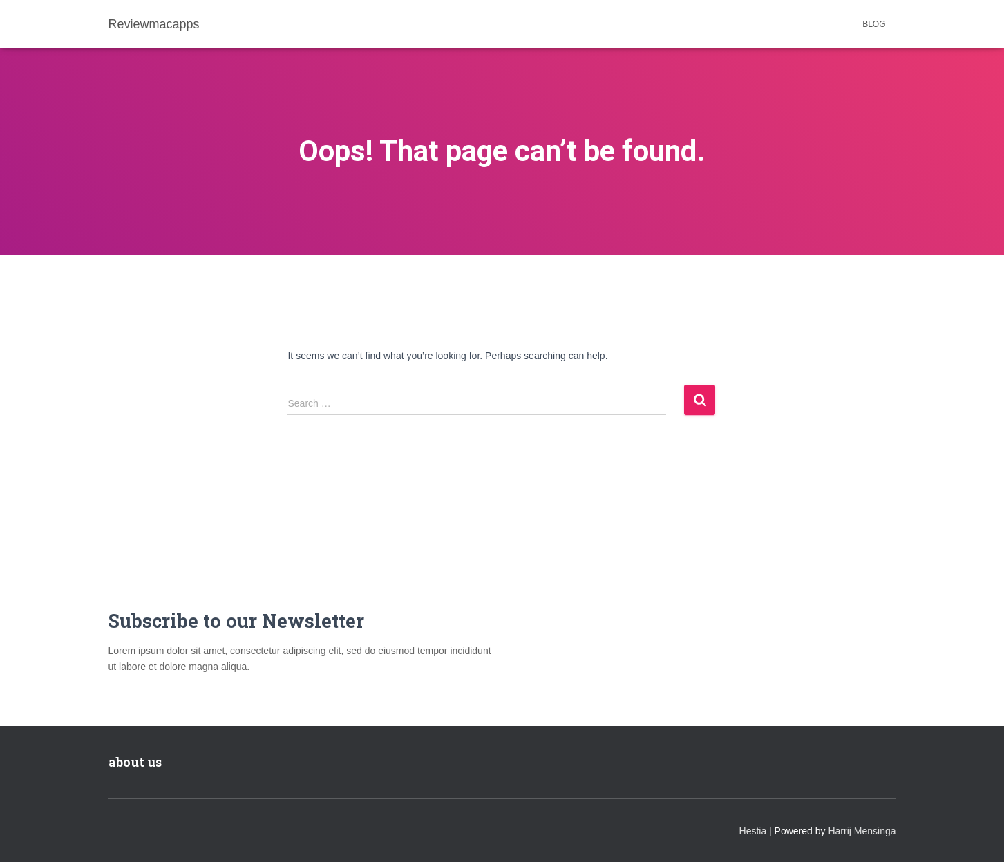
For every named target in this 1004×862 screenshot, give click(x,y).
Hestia (753, 830)
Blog (873, 24)
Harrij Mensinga (862, 830)
